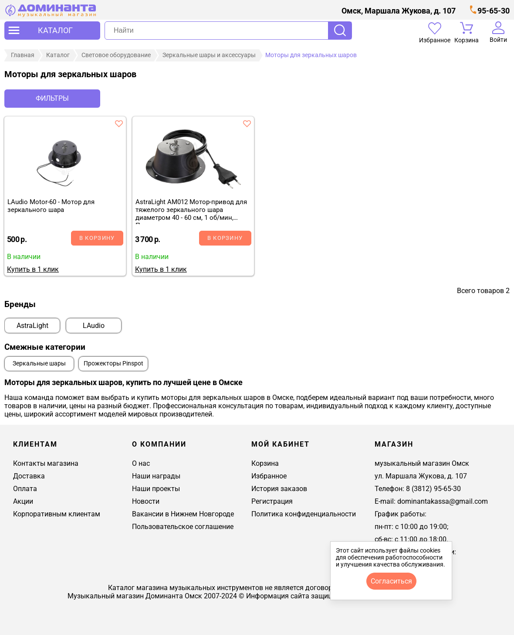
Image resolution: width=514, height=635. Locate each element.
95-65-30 (493, 10)
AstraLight (32, 325)
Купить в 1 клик (33, 269)
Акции (23, 501)
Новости (145, 501)
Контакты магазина (45, 463)
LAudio (94, 325)
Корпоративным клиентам (56, 514)
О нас (141, 463)
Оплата (25, 489)
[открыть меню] (52, 30)
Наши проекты (156, 489)
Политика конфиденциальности (303, 514)
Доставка (29, 476)
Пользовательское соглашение (182, 526)
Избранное (269, 476)
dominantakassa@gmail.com (442, 501)
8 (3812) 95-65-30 (433, 489)
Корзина (265, 463)
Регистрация (272, 501)
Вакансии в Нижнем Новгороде (183, 514)
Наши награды (156, 476)
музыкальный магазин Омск (422, 463)
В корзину (97, 238)
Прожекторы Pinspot (113, 363)
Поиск (340, 30)
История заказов (279, 489)
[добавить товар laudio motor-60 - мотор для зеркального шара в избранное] (119, 123)
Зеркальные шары (39, 363)
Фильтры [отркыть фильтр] (52, 98)
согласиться (391, 581)
